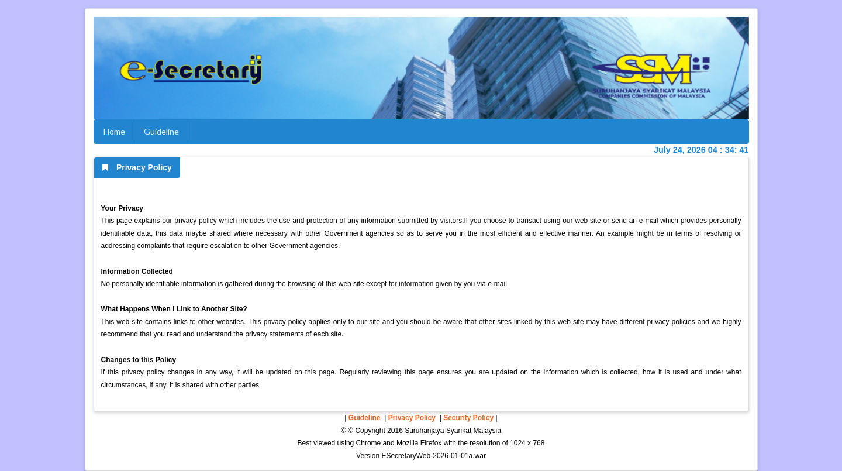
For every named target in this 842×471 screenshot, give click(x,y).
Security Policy (468, 418)
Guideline (161, 131)
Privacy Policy (412, 418)
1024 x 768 (527, 443)
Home (114, 131)
